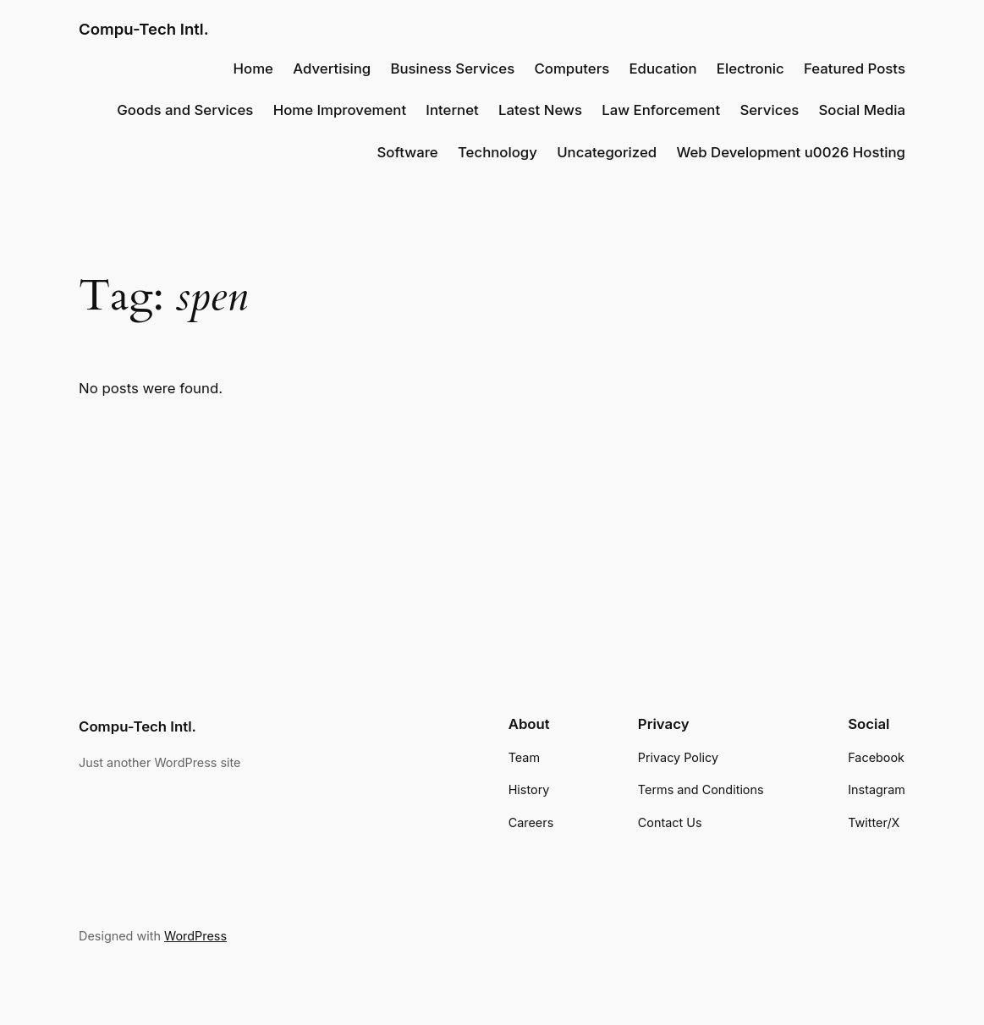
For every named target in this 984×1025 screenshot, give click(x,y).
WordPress (195, 936)
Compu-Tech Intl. (144, 28)
